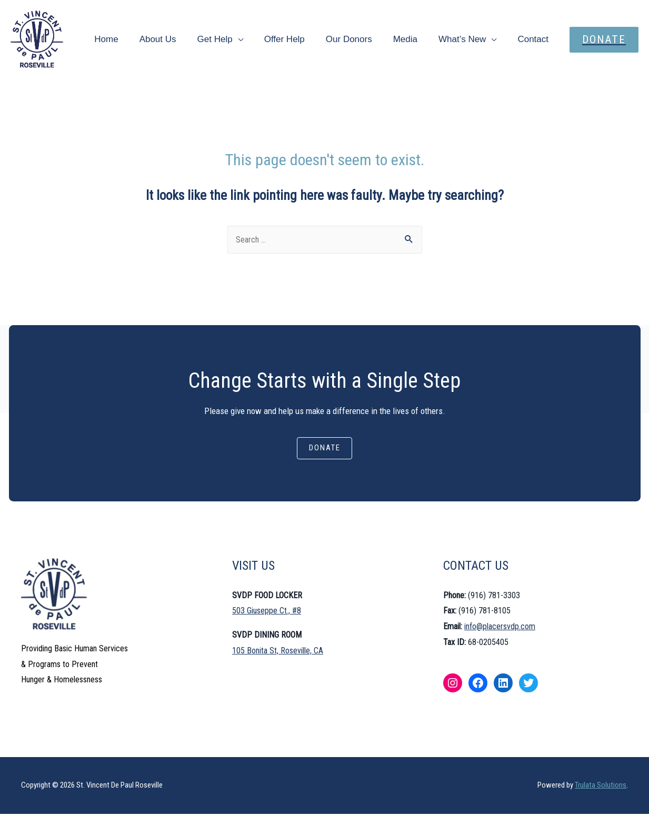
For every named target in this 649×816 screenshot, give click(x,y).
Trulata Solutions (600, 787)
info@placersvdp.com (499, 628)
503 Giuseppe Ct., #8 (266, 613)
